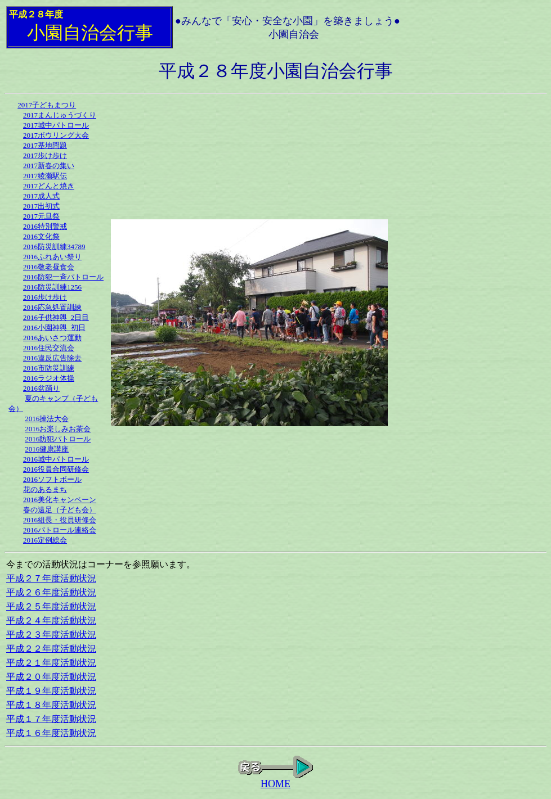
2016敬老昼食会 (48, 267)
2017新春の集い (48, 165)
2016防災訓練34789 (54, 246)
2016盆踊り (41, 388)
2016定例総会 (45, 540)
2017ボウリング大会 (56, 135)
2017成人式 (41, 196)
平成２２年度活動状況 (51, 648)
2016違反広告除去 (52, 358)
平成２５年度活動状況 (51, 606)
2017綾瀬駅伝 (45, 175)
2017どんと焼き (48, 186)
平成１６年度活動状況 (51, 733)
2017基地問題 (45, 145)
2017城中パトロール (56, 125)
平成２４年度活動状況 (51, 620)
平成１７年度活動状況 (51, 719)
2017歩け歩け (45, 155)
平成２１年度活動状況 (51, 662)
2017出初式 (41, 206)
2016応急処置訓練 (52, 307)
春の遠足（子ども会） (59, 509)
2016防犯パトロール (58, 439)
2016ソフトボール (52, 479)
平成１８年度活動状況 (51, 705)
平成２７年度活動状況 (51, 578)
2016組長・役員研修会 (59, 520)
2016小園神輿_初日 (54, 327)
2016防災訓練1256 (52, 287)
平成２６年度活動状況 (51, 592)
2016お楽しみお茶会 (58, 429)
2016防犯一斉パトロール (63, 277)
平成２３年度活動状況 (51, 634)
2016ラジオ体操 (48, 378)
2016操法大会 (47, 418)
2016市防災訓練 (48, 368)
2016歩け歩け (45, 297)
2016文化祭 (41, 236)
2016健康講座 (47, 449)
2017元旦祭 (41, 216)
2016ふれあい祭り (52, 256)
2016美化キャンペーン (59, 499)
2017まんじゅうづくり (59, 115)
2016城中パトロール (56, 459)
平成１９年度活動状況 (51, 691)
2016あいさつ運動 (52, 337)
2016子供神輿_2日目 (56, 317)
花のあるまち (45, 489)
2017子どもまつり (46, 105)
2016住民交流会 (48, 348)
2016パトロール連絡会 (59, 530)
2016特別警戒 (45, 226)
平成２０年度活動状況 (51, 676)
